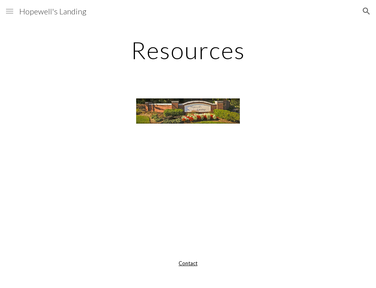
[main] (188, 50)
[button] (9, 11)
